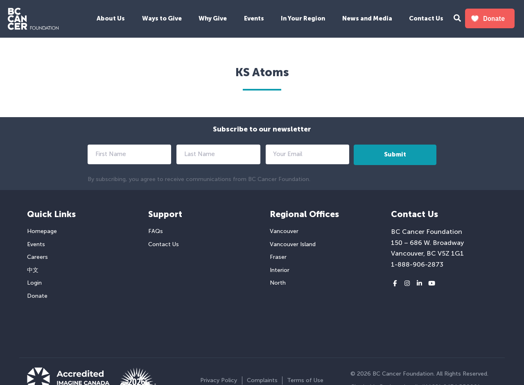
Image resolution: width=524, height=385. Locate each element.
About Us (111, 18)
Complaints (262, 380)
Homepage (42, 231)
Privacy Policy (218, 380)
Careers (37, 257)
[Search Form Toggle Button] (457, 19)
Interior (279, 270)
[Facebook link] (395, 284)
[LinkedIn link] (419, 284)
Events (254, 18)
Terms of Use (305, 380)
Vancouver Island (293, 244)
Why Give (213, 18)
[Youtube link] (432, 284)
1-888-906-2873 (417, 264)
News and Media (367, 18)
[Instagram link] (407, 284)
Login (34, 282)
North (278, 282)
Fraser (278, 257)
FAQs (155, 231)
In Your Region (303, 18)
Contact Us (426, 18)
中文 (32, 270)
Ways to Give (162, 18)
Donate (37, 295)
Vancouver (284, 231)
